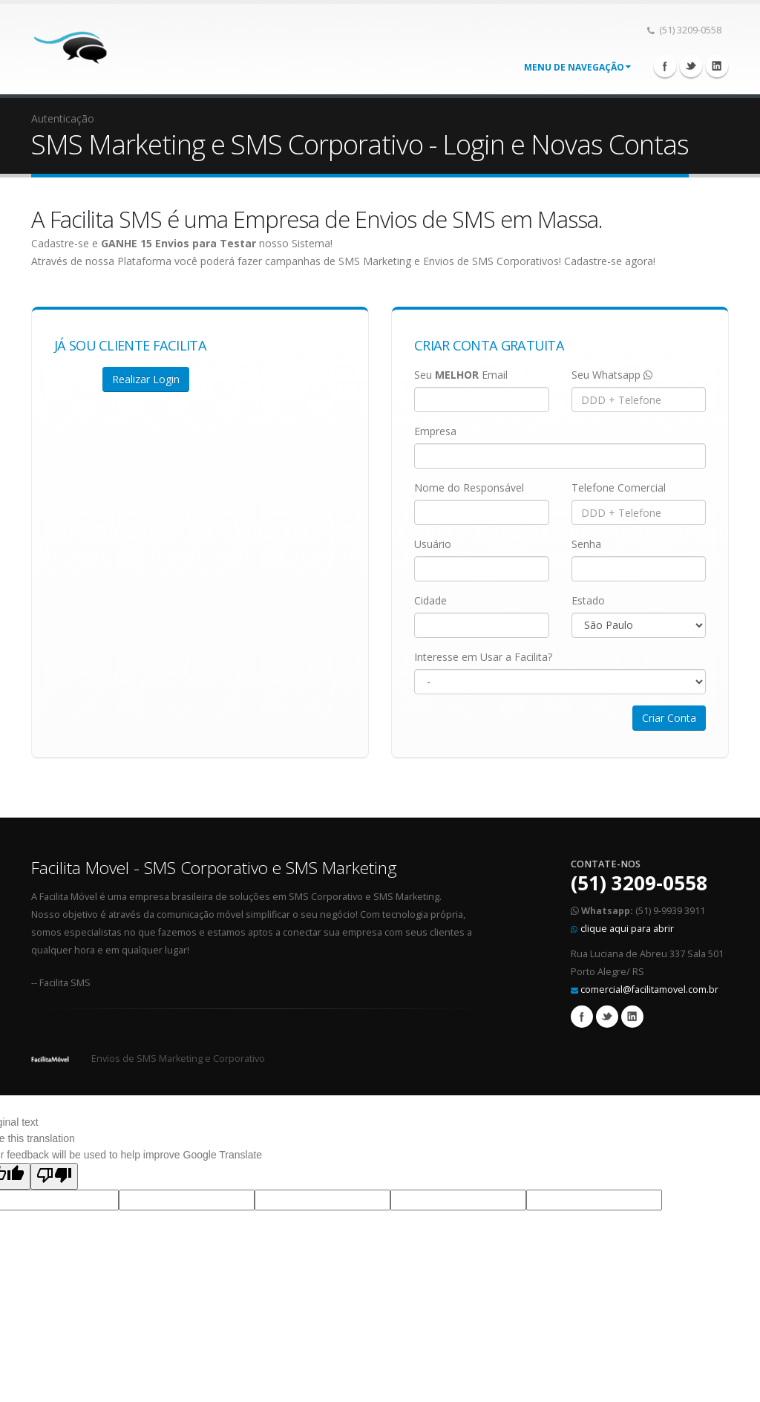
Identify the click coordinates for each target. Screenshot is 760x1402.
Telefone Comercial (618, 487)
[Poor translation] (54, 1176)
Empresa (435, 431)
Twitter (691, 66)
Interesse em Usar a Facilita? (483, 657)
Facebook (665, 66)
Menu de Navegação (577, 67)
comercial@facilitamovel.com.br (649, 989)
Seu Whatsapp (611, 375)
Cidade (430, 600)
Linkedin (717, 66)
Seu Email (461, 375)
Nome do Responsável (469, 487)
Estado (588, 600)
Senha (586, 544)
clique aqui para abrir (627, 928)
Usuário (432, 544)
